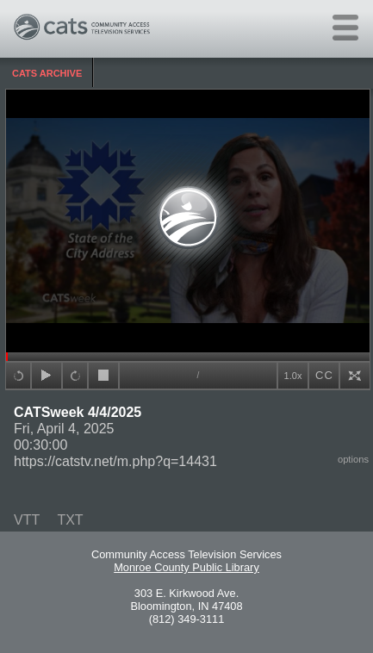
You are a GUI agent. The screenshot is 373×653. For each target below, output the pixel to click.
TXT (70, 520)
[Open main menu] (345, 27)
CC (324, 375)
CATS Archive (47, 73)
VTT (27, 520)
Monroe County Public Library (186, 567)
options (353, 459)
